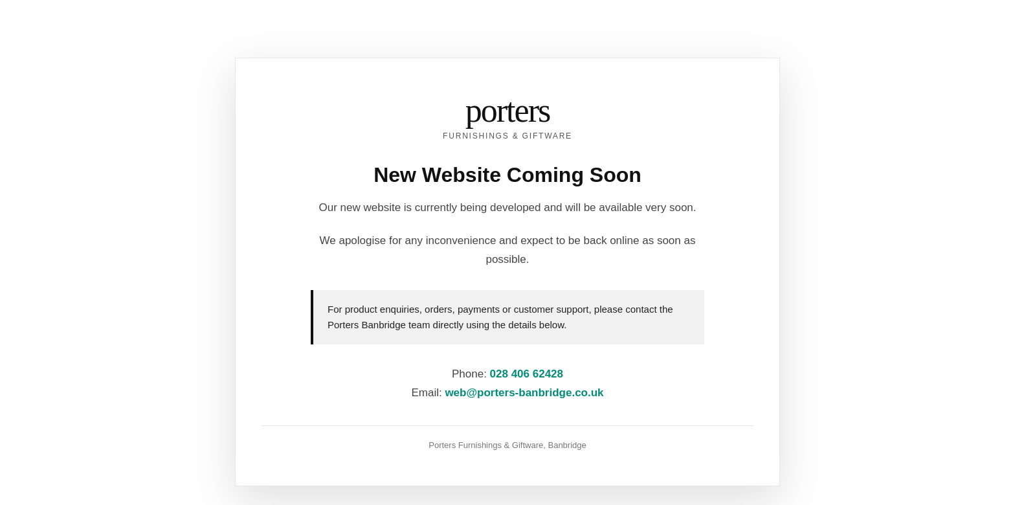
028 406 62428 (526, 374)
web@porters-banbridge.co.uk (524, 393)
